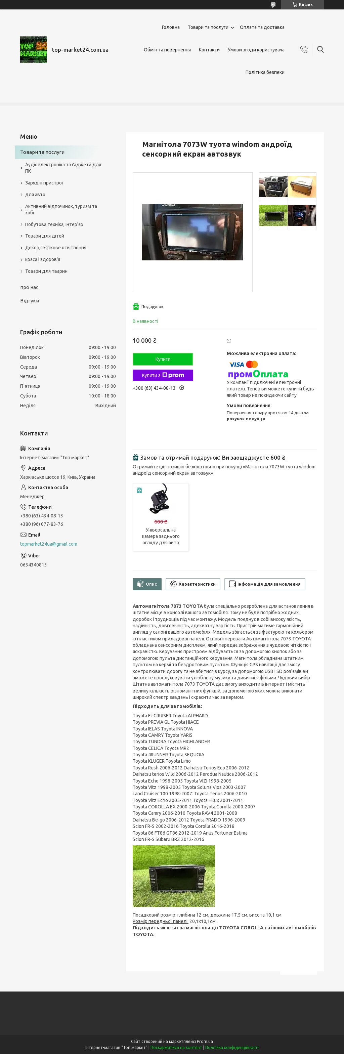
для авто (35, 194)
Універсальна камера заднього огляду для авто (161, 536)
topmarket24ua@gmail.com (48, 544)
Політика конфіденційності (232, 1047)
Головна (171, 27)
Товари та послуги (208, 27)
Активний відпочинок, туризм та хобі (61, 209)
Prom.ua (205, 1041)
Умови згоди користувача (256, 49)
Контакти (209, 49)
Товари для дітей (44, 236)
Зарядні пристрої (44, 182)
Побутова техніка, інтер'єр (54, 224)
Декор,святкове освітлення (55, 247)
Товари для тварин (46, 271)
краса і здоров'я (42, 259)
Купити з (163, 375)
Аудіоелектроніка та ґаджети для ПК (63, 168)
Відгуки (29, 300)
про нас (29, 287)
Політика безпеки (265, 72)
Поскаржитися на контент (176, 1047)
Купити (163, 359)
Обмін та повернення (167, 49)
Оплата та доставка (262, 27)
